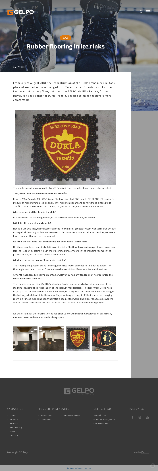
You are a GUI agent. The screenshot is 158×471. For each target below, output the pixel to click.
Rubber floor (46, 415)
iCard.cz (145, 452)
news (66, 37)
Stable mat (46, 419)
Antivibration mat (72, 415)
